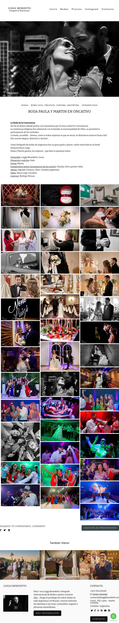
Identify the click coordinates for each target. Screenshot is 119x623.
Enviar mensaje (99, 594)
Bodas (64, 9)
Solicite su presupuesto (100, 528)
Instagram (92, 9)
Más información (47, 613)
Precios (77, 9)
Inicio (53, 9)
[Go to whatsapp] (113, 616)
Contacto (108, 9)
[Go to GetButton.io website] (113, 620)
